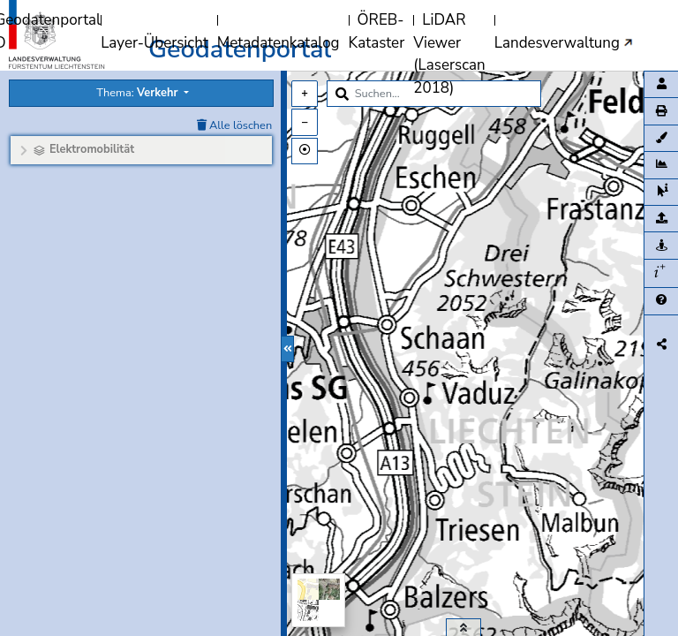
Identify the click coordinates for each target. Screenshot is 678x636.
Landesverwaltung (557, 43)
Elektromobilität (91, 149)
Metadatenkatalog (278, 43)
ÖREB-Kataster (377, 31)
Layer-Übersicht (154, 43)
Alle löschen (235, 125)
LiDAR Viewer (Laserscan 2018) (449, 54)
